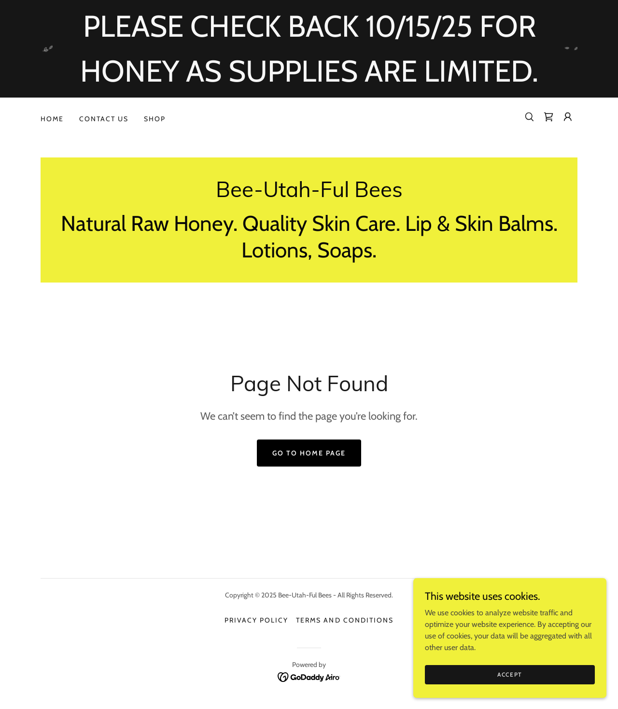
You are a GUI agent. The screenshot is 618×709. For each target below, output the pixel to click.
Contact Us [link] (103, 118)
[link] (548, 117)
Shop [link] (155, 118)
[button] (567, 117)
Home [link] (52, 118)
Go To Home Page (309, 453)
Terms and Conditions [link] (344, 620)
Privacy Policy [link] (256, 620)
